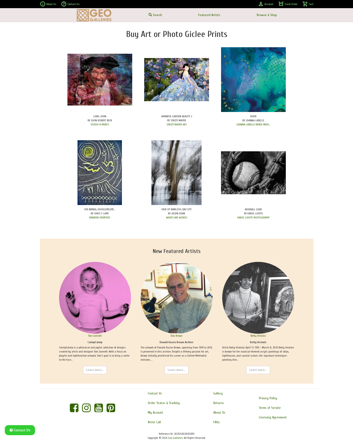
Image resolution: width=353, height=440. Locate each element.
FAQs (216, 422)
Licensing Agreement (273, 417)
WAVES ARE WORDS (176, 217)
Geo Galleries (175, 438)
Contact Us (70, 4)
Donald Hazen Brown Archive (176, 342)
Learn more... (95, 370)
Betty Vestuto (258, 335)
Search (155, 15)
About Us (48, 4)
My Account (155, 413)
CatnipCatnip (95, 342)
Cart (307, 4)
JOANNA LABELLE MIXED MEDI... (253, 124)
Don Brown (176, 335)
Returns (218, 403)
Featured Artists (209, 15)
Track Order (288, 4)
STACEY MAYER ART (177, 124)
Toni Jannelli (95, 335)
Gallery (218, 393)
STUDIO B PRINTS (99, 124)
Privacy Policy (268, 398)
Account (265, 4)
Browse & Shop (267, 15)
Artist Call (154, 422)
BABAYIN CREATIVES (99, 217)
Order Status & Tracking (164, 403)
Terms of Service (270, 408)
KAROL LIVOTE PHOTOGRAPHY (253, 217)
